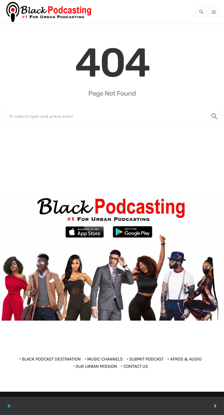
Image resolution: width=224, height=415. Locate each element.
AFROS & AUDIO (185, 359)
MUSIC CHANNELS (105, 359)
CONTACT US (135, 366)
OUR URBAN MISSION (96, 366)
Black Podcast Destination (51, 359)
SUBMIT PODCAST (146, 359)
